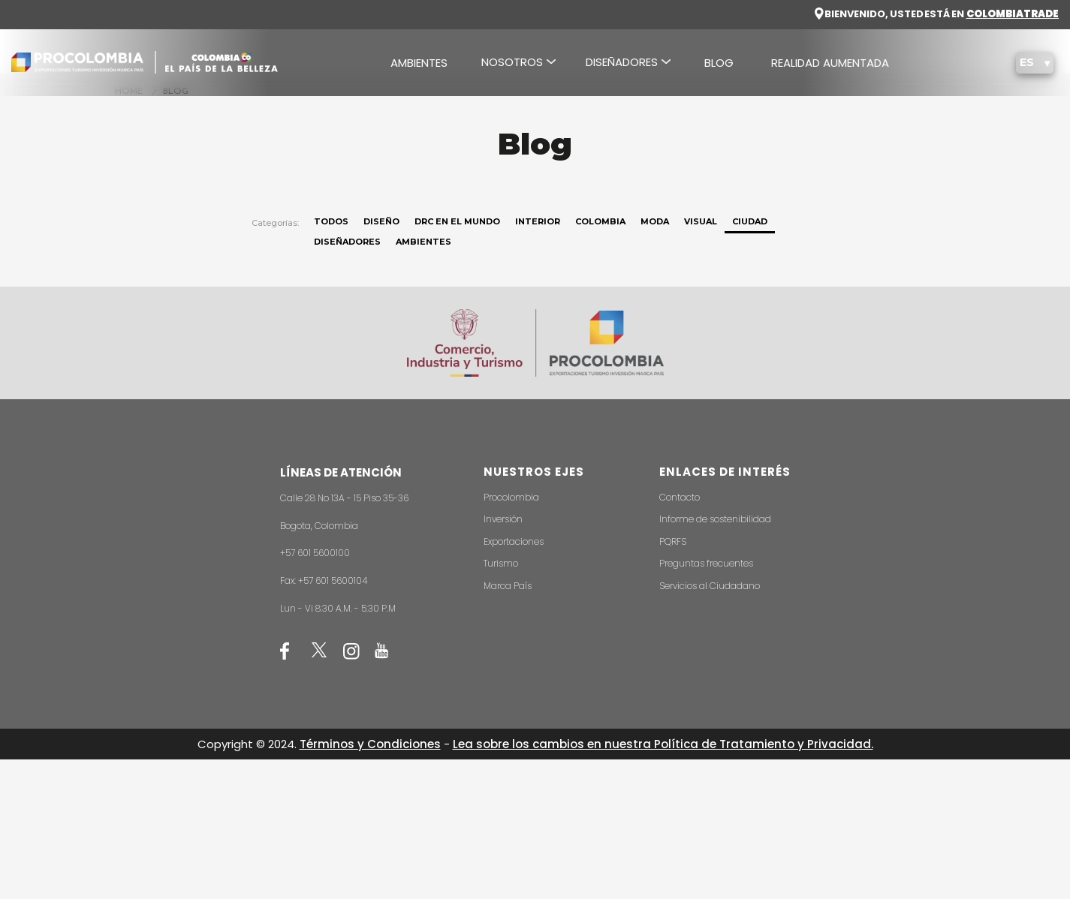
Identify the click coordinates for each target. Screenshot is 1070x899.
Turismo (501, 563)
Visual (700, 221)
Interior (537, 221)
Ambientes (423, 241)
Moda (654, 221)
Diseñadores (347, 241)
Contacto (679, 497)
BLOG (719, 63)
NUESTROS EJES (534, 472)
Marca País (508, 585)
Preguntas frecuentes (706, 563)
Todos (331, 221)
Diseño (381, 221)
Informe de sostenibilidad (715, 519)
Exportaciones (514, 541)
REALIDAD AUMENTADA (830, 63)
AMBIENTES (419, 63)
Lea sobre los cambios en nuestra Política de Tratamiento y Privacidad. (663, 744)
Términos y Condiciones (370, 744)
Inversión (503, 519)
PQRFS (672, 541)
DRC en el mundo (457, 221)
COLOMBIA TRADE (1012, 14)
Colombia (600, 221)
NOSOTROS (512, 62)
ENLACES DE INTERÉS (725, 472)
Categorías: (275, 223)
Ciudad (749, 221)
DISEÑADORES (622, 62)
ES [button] (1028, 62)
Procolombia (511, 497)
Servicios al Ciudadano (709, 585)
